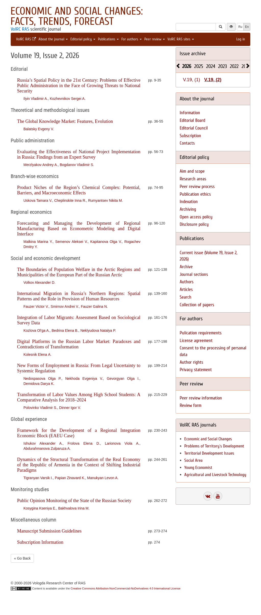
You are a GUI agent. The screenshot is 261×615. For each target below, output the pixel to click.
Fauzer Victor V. (36, 306)
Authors (186, 282)
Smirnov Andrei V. (65, 306)
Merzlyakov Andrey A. (40, 165)
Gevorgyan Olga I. (123, 378)
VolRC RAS (20, 29)
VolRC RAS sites (180, 39)
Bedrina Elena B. (65, 330)
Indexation (189, 201)
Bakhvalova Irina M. (73, 508)
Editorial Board (192, 120)
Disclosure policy (194, 224)
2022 (234, 66)
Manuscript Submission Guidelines (49, 531)
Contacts (187, 143)
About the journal (53, 39)
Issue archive (193, 53)
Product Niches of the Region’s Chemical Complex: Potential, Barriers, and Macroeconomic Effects (78, 190)
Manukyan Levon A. (103, 478)
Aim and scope (192, 171)
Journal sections (194, 274)
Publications (108, 39)
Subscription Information (40, 542)
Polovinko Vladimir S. (40, 408)
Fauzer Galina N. (94, 306)
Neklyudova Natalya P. (98, 330)
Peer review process (197, 186)
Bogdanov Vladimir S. (77, 165)
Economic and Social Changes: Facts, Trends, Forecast (76, 16)
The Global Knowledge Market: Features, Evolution (65, 121)
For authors (131, 39)
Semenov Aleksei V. (71, 242)
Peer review (154, 39)
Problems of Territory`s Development (214, 446)
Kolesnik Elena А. (37, 354)
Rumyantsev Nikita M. (105, 200)
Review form (190, 405)
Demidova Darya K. (38, 384)
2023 (222, 66)
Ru (240, 27)
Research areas (193, 179)
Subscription (190, 135)
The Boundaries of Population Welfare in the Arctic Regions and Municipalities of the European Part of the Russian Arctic (78, 272)
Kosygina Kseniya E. (39, 508)
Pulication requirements (200, 333)
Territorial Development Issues (209, 453)
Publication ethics (195, 194)
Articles (186, 289)
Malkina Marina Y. (38, 242)
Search (185, 297)
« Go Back (22, 558)
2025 (198, 66)
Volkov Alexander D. (39, 282)
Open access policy (196, 217)
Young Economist (198, 467)
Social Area (193, 460)
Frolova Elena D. (84, 443)
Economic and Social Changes (208, 438)
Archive (186, 266)
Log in (240, 39)
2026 (186, 66)
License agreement (196, 340)
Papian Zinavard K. (70, 478)
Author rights (191, 362)
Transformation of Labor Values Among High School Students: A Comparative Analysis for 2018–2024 (78, 397)
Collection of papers (197, 305)
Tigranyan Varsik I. (38, 478)
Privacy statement (196, 369)
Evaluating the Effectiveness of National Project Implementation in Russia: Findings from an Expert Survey (78, 154)
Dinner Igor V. (70, 408)
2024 (210, 66)
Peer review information (201, 398)
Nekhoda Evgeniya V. (84, 378)
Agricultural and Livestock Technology (215, 474)
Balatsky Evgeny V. (38, 129)
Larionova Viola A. (122, 443)
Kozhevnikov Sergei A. (67, 99)
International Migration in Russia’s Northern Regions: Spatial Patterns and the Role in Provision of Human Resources (78, 296)
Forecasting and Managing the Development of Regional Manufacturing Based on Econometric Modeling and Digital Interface (78, 228)
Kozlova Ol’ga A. (36, 330)
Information (190, 112)
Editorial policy (82, 39)
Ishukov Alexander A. (43, 443)
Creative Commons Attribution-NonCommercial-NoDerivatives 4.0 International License (125, 588)
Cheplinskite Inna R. (70, 200)
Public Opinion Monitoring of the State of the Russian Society (74, 500)
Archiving (188, 209)
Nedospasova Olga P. (42, 378)
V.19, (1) (191, 79)
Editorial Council (194, 128)
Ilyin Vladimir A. (35, 99)
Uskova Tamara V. (37, 200)
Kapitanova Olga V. (106, 242)
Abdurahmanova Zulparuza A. (47, 448)
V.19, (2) (212, 79)
